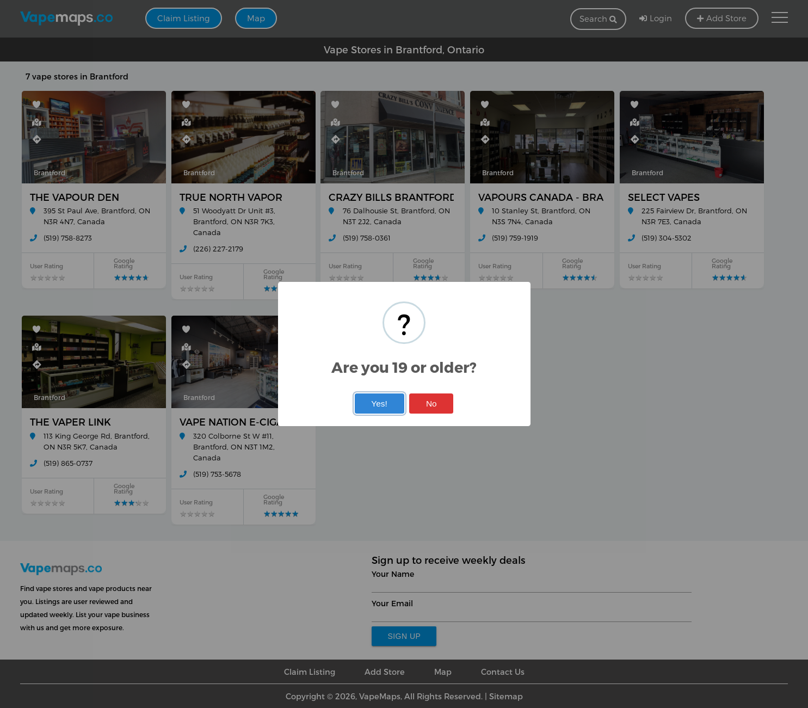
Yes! (379, 403)
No (431, 403)
